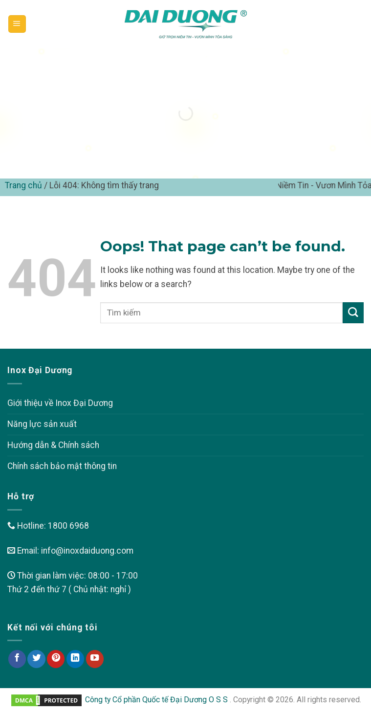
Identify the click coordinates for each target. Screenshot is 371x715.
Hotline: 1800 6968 (48, 526)
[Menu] (17, 24)
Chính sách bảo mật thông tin (62, 466)
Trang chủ (23, 185)
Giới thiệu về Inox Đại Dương (60, 403)
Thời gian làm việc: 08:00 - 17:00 (72, 576)
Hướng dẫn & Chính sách (53, 445)
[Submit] (353, 312)
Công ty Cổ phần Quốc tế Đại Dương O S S (157, 699)
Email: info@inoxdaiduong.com (70, 551)
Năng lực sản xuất (42, 424)
